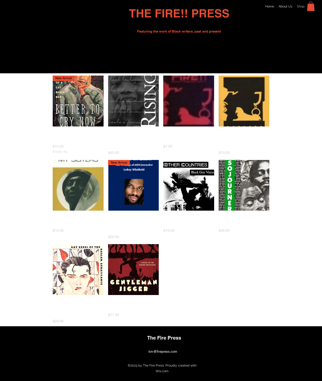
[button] (311, 6)
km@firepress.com (163, 351)
